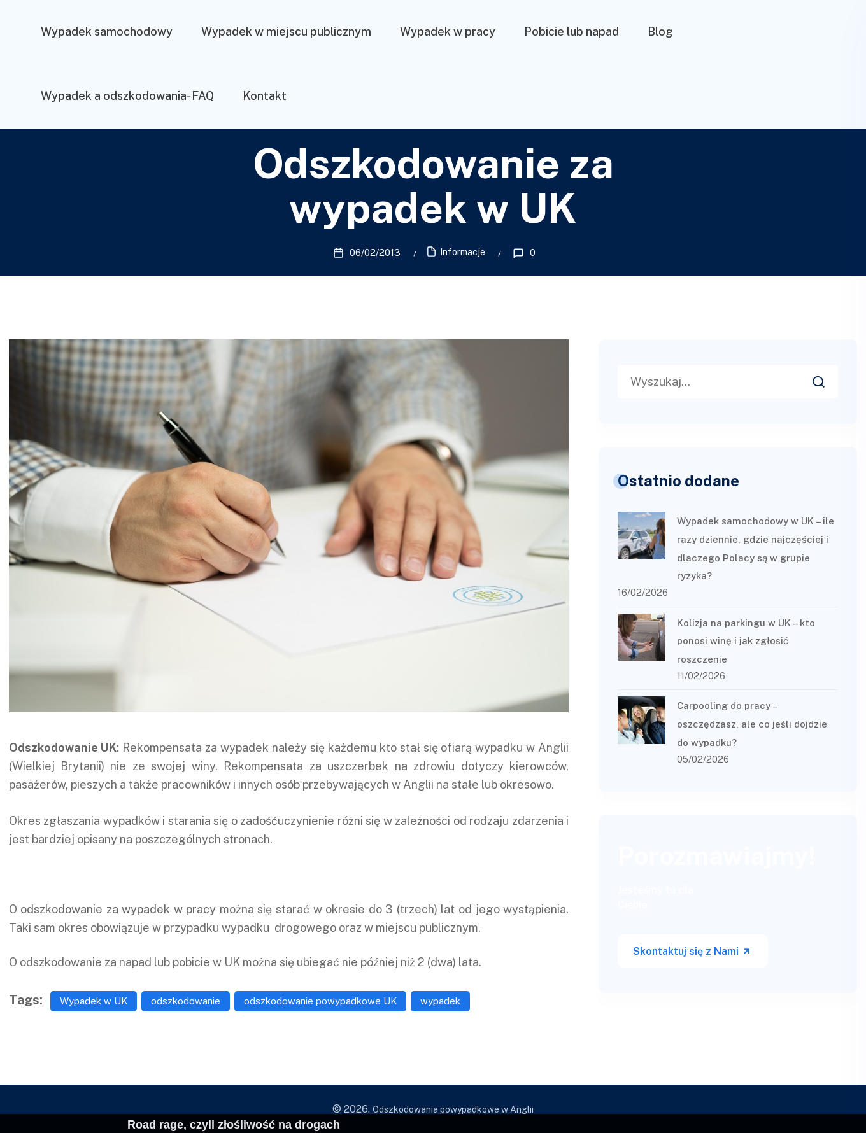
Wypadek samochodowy (107, 31)
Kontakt (265, 95)
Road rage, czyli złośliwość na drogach (233, 1124)
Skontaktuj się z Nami (692, 951)
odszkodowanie (185, 1000)
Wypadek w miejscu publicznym (286, 31)
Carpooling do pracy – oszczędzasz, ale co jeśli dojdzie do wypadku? (752, 723)
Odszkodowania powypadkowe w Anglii (453, 1109)
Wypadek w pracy (447, 31)
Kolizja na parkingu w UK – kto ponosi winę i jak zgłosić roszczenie (746, 640)
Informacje (462, 252)
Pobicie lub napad (571, 31)
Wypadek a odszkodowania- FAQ (127, 95)
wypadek (440, 1000)
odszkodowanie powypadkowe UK (320, 1000)
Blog (660, 31)
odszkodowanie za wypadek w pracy (118, 908)
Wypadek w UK (93, 1000)
